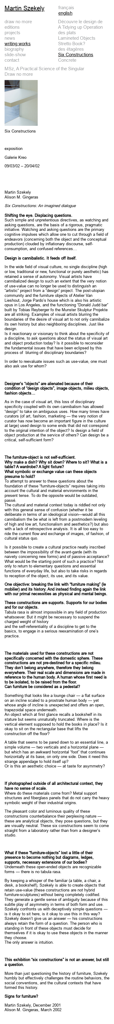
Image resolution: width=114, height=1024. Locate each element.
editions (12, 27)
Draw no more (19, 74)
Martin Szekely (24, 8)
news (10, 38)
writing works (18, 43)
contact (12, 60)
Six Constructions (75, 54)
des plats (67, 32)
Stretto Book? (71, 43)
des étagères (71, 49)
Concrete (67, 60)
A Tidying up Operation (80, 27)
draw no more (18, 21)
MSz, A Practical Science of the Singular (44, 68)
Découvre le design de (80, 21)
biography (14, 49)
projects (12, 32)
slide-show (15, 54)
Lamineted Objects (76, 38)
